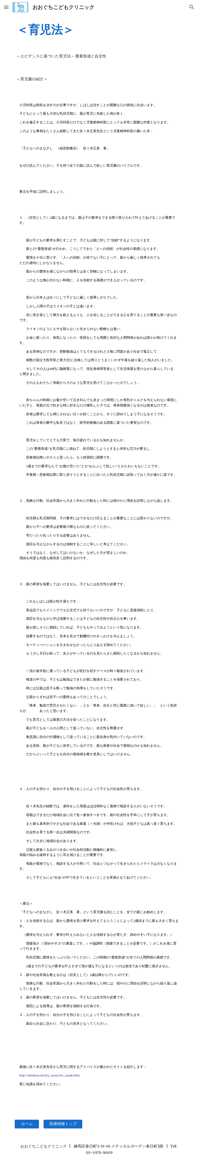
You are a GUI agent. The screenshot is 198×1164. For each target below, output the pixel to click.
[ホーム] (27, 1124)
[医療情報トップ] (63, 1124)
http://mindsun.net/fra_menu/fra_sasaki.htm (49, 1075)
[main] (98, 30)
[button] (6, 7)
